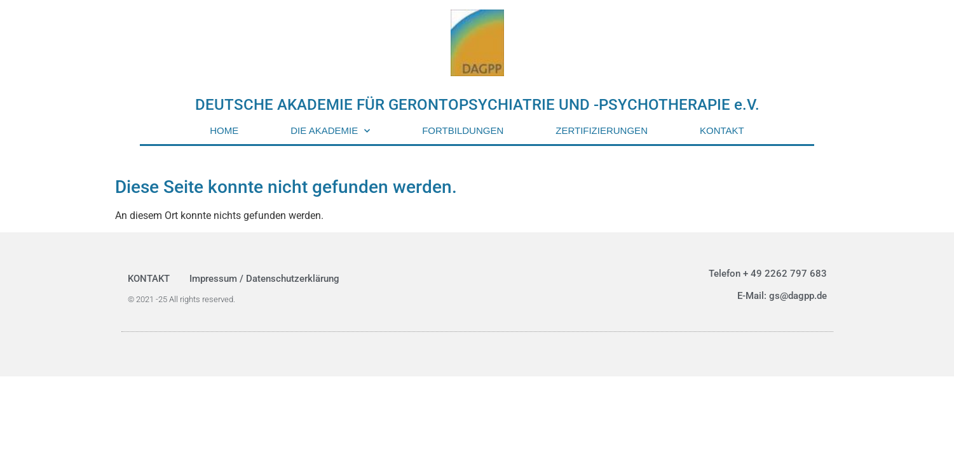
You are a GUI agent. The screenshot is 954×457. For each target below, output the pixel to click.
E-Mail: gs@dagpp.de (782, 295)
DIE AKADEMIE (330, 131)
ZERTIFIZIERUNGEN (601, 130)
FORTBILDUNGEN (462, 130)
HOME (224, 130)
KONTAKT (722, 130)
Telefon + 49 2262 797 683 (768, 273)
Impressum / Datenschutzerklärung (264, 278)
